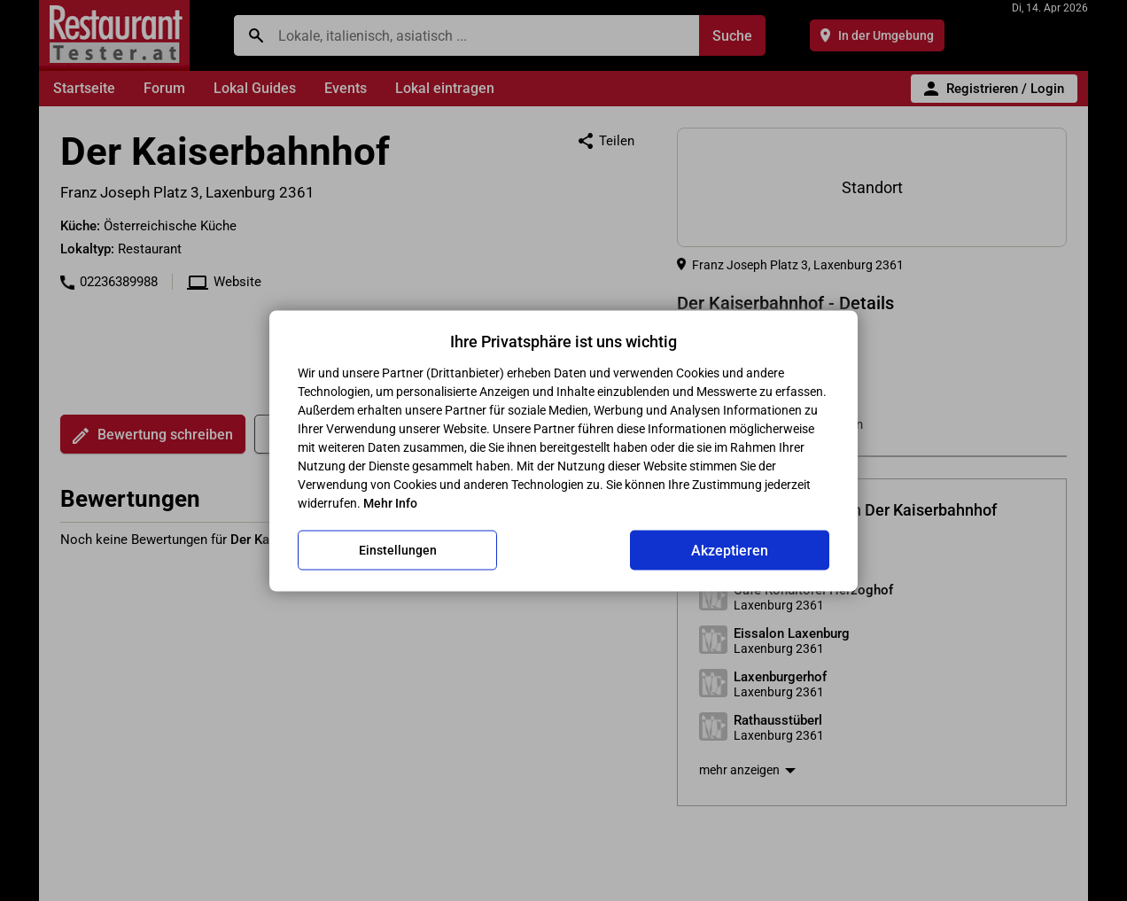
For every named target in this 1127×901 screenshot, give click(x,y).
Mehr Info (390, 502)
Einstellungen (398, 550)
